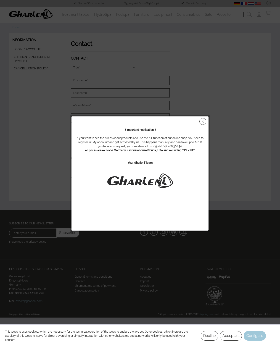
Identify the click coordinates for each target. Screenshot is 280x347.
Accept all (230, 336)
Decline (209, 336)
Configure (254, 336)
